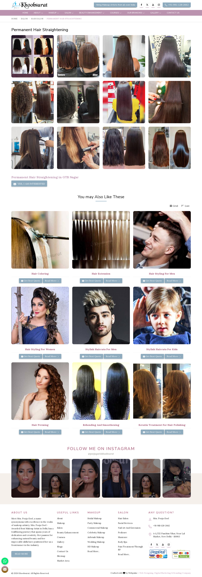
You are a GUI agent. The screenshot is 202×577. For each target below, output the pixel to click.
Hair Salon (37, 18)
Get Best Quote (30, 280)
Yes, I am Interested (29, 183)
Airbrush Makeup (96, 537)
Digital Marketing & (163, 573)
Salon (69, 12)
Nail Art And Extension (129, 528)
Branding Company (182, 573)
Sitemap (61, 556)
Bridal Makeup (95, 518)
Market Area (63, 560)
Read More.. (94, 551)
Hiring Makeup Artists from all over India (115, 4)
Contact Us (173, 12)
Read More (52, 280)
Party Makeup (94, 523)
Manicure (122, 537)
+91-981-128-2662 (177, 4)
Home (25, 12)
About (38, 12)
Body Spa (122, 542)
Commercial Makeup (98, 528)
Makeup (54, 12)
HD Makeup (93, 546)
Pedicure (122, 532)
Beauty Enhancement (92, 12)
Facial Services (125, 523)
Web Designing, (146, 573)
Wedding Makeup (96, 542)
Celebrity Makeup (96, 532)
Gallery (155, 12)
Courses (116, 12)
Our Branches (136, 12)
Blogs (59, 546)
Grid (174, 206)
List (185, 206)
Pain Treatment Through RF (130, 548)
